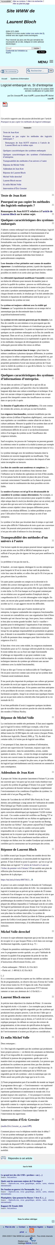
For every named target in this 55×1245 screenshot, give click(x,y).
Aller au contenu (19, 1)
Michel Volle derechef (12, 176)
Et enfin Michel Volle (12, 184)
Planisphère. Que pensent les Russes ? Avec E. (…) (23, 1198)
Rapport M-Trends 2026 (12, 1206)
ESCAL (29, 1243)
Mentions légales (35, 1227)
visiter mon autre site (34, 33)
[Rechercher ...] (37, 70)
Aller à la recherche (35, 1)
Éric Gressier (16, 96)
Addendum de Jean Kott (13, 169)
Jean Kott (27, 96)
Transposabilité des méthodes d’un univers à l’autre (25, 161)
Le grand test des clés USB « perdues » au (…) (21, 1175)
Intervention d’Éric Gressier (15, 188)
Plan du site (9, 1227)
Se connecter (11, 71)
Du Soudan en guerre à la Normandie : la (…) (21, 1189)
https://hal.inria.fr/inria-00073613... (16, 879)
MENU (43, 62)
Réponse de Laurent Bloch (14, 173)
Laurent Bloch (39, 96)
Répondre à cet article (20, 1158)
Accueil (4, 79)
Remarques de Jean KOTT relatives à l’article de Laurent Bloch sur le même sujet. (27, 144)
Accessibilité (6, 1)
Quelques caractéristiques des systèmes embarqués (24, 150)
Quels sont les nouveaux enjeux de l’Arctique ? (22, 1181)
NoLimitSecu (12, 1177)
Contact (21, 1227)
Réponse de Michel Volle (13, 165)
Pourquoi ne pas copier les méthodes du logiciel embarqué (25, 122)
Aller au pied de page (21, 4)
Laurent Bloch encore (12, 180)
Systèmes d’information (20, 79)
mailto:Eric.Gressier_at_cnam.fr (15, 1126)
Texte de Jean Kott (11, 132)
